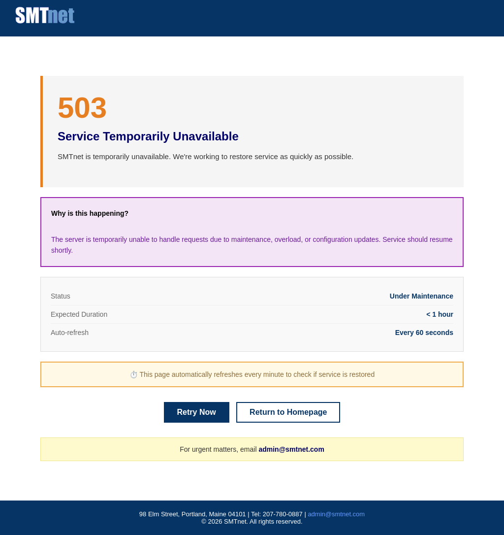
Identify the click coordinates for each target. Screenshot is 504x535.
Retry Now (196, 412)
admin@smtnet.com (291, 449)
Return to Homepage (288, 412)
